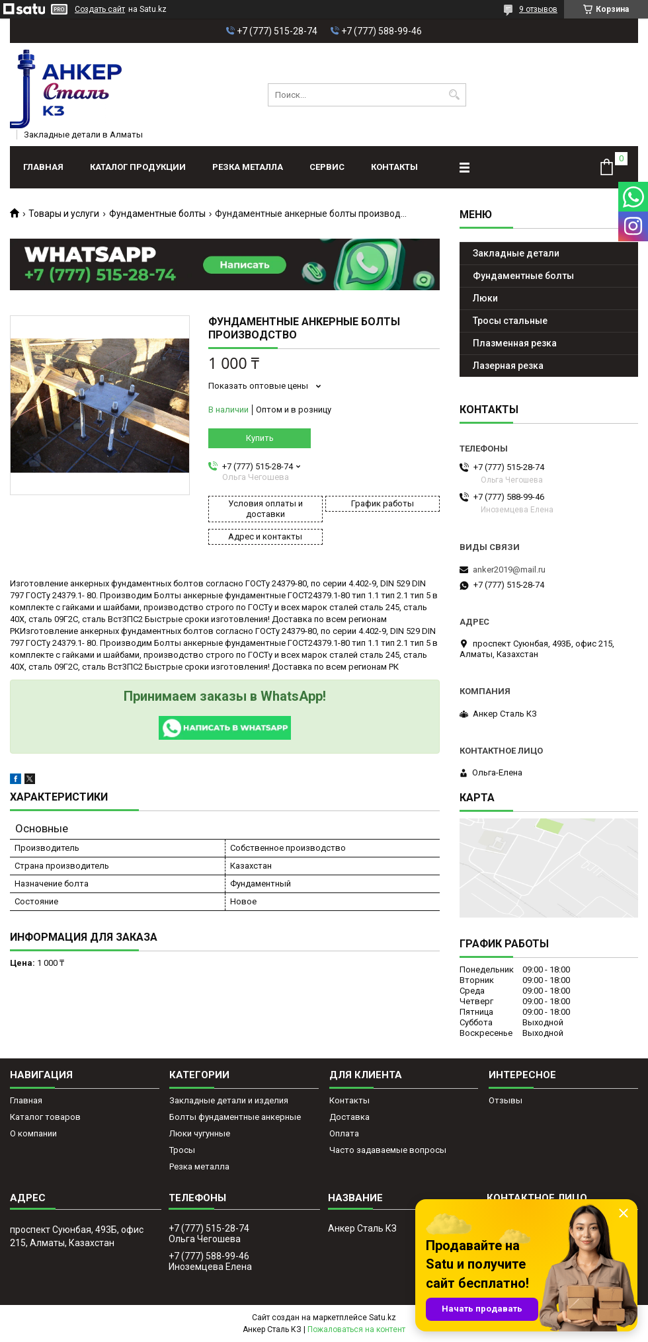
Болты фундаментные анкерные (235, 1117)
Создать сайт (100, 9)
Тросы (182, 1150)
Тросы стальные (510, 320)
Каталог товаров (45, 1117)
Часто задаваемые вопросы (387, 1150)
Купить (260, 438)
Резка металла (247, 167)
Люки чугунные (199, 1133)
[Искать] (454, 94)
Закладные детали (516, 253)
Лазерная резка (508, 365)
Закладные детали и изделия (228, 1100)
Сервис (326, 167)
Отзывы (505, 1100)
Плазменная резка (515, 343)
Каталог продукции (138, 167)
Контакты (394, 167)
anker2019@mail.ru (509, 569)
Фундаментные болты (157, 213)
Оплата (344, 1133)
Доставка (349, 1117)
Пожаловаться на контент (356, 1329)
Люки (485, 298)
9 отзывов (538, 9)
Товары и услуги (63, 213)
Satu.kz (382, 1317)
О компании (33, 1133)
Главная (43, 167)
